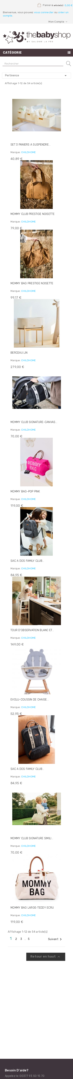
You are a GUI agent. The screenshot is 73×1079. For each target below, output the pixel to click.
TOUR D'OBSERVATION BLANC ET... (32, 630)
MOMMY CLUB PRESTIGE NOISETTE (33, 214)
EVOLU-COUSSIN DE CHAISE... (30, 699)
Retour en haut (45, 956)
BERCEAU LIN (19, 352)
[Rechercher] (33, 64)
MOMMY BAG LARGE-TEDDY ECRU (32, 907)
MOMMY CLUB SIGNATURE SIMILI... (32, 838)
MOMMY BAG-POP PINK (25, 491)
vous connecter (44, 12)
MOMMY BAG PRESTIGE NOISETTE (32, 283)
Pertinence (36, 75)
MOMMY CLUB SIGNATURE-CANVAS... (34, 422)
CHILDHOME (28, 152)
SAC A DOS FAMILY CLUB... (27, 561)
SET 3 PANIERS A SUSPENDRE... (31, 144)
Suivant (55, 939)
